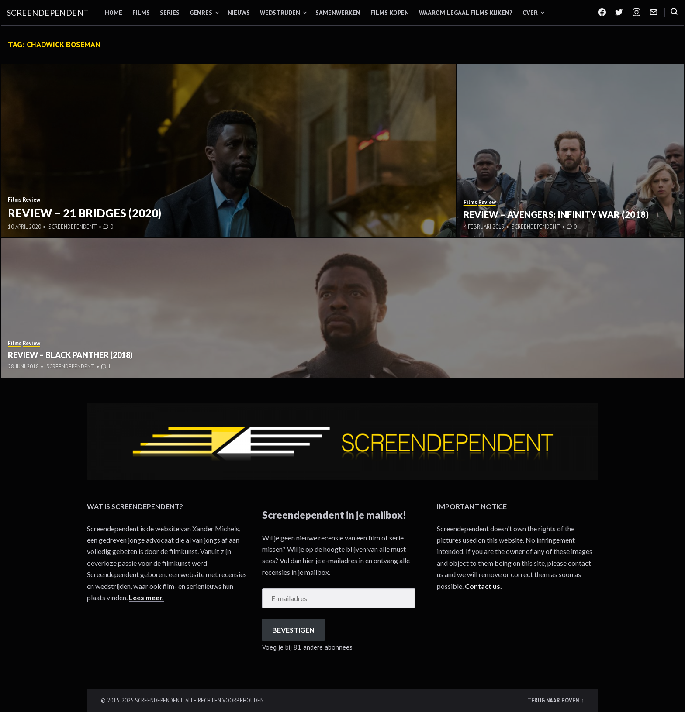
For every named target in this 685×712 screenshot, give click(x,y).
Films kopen (389, 13)
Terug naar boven (553, 700)
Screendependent (48, 12)
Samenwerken (337, 13)
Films (141, 13)
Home (113, 13)
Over (530, 13)
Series (170, 13)
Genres (201, 13)
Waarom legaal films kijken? (465, 13)
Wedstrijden (280, 13)
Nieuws (239, 13)
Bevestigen (293, 630)
